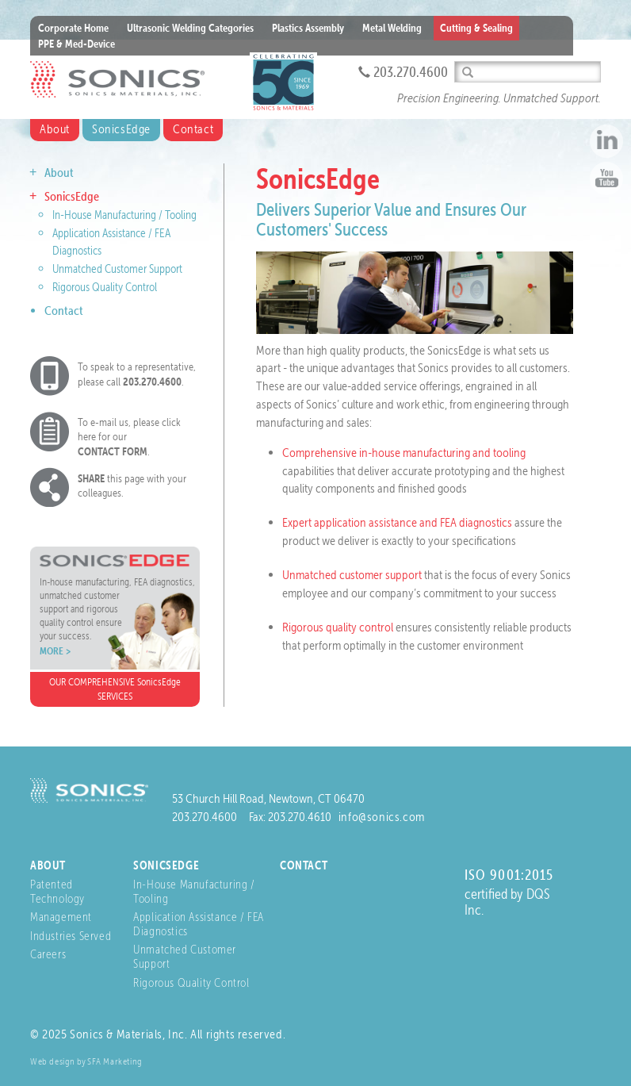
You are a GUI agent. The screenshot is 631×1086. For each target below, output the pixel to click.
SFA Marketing (115, 1061)
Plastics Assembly (308, 28)
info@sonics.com (381, 816)
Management (61, 916)
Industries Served (70, 935)
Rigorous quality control (337, 627)
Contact (193, 128)
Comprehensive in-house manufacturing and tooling (404, 452)
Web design (52, 1061)
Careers (48, 954)
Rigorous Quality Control (104, 287)
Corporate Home (73, 28)
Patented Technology (57, 891)
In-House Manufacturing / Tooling (124, 215)
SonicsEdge (121, 128)
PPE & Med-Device (76, 43)
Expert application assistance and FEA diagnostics (397, 522)
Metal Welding (392, 28)
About (55, 128)
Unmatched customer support (352, 574)
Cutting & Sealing (476, 28)
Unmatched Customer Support (117, 269)
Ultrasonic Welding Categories (190, 28)
